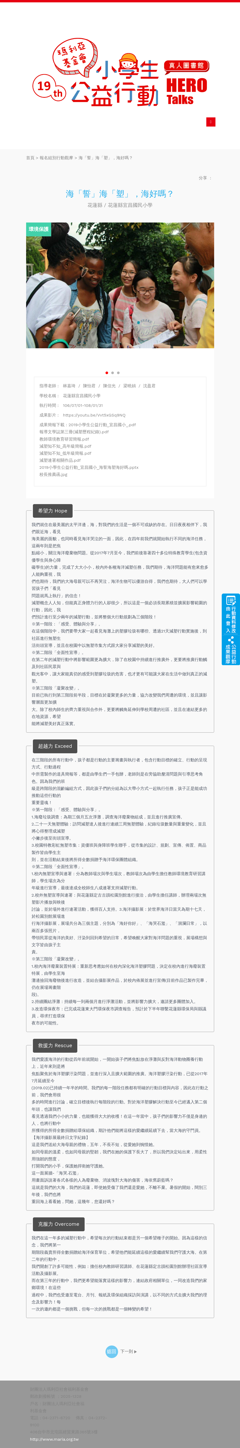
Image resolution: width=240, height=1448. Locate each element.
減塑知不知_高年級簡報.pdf (65, 446)
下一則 (129, 1351)
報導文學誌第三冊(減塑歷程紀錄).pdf (74, 431)
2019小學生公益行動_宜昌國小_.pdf (102, 424)
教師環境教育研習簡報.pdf (64, 439)
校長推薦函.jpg (53, 474)
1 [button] (107, 373)
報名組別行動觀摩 (56, 157)
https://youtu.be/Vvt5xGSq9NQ (93, 415)
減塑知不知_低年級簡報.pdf (65, 453)
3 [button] (118, 373)
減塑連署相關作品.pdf (60, 460)
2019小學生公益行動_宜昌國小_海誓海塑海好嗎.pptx (89, 467)
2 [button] (112, 373)
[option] (120, 285)
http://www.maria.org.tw (54, 1439)
